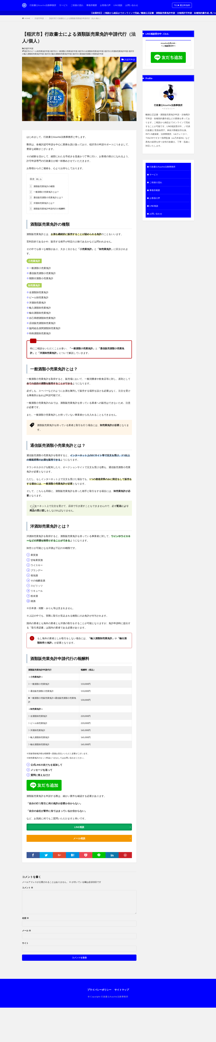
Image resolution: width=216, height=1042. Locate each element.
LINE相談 (118, 5)
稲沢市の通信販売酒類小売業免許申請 (87, 54)
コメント (27, 888)
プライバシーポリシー (99, 989)
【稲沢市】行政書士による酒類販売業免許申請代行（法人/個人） (74, 18)
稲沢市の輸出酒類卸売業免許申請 (58, 54)
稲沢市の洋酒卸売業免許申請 (116, 51)
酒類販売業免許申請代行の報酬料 (47, 209)
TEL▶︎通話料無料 (182, 5)
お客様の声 (105, 5)
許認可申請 (39, 18)
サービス (63, 5)
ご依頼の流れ (77, 5)
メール (26, 931)
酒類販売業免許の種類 (42, 186)
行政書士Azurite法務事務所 (43, 5)
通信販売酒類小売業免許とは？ (46, 197)
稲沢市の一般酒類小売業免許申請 (63, 51)
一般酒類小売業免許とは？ (44, 192)
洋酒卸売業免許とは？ (42, 203)
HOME (27, 18)
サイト (25, 943)
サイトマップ (121, 989)
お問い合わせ (131, 5)
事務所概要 (91, 5)
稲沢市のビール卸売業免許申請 (37, 51)
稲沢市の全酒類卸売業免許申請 (91, 51)
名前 (25, 918)
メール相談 (79, 838)
